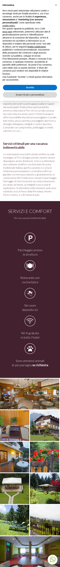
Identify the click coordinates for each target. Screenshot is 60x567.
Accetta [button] (30, 87)
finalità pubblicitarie (36, 47)
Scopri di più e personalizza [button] (30, 94)
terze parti (7, 31)
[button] (56, 4)
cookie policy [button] (8, 25)
